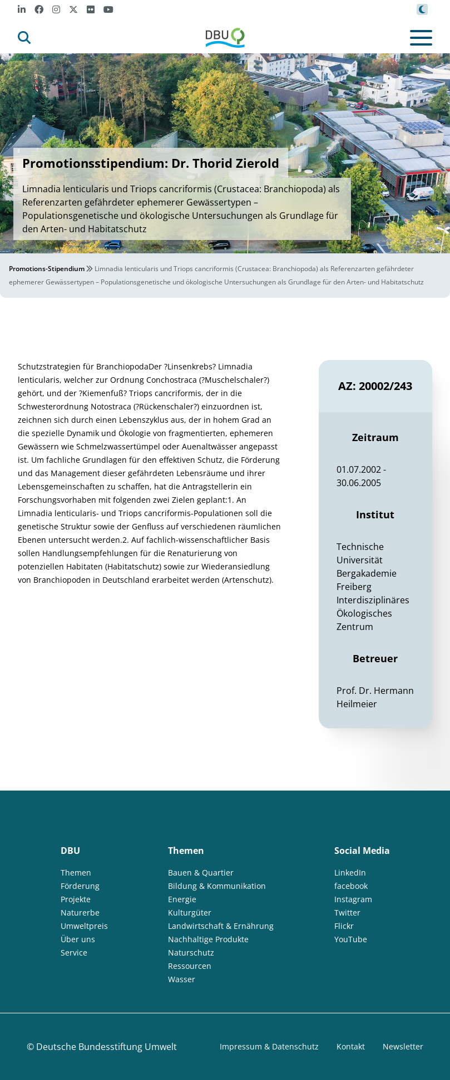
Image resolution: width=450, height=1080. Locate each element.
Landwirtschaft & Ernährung (221, 926)
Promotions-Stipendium (47, 268)
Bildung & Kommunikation (217, 886)
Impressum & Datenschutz (269, 1046)
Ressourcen (189, 966)
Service (74, 952)
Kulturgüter (189, 912)
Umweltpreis (84, 926)
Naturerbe (80, 912)
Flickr (344, 926)
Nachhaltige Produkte (208, 939)
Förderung (80, 886)
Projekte (76, 899)
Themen (76, 872)
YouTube (350, 939)
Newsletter (403, 1046)
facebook (351, 886)
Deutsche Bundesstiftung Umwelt (106, 1047)
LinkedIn (350, 872)
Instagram (353, 899)
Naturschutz (191, 952)
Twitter (347, 912)
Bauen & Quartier (201, 872)
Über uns (78, 939)
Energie (182, 899)
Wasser (181, 979)
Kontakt (351, 1046)
